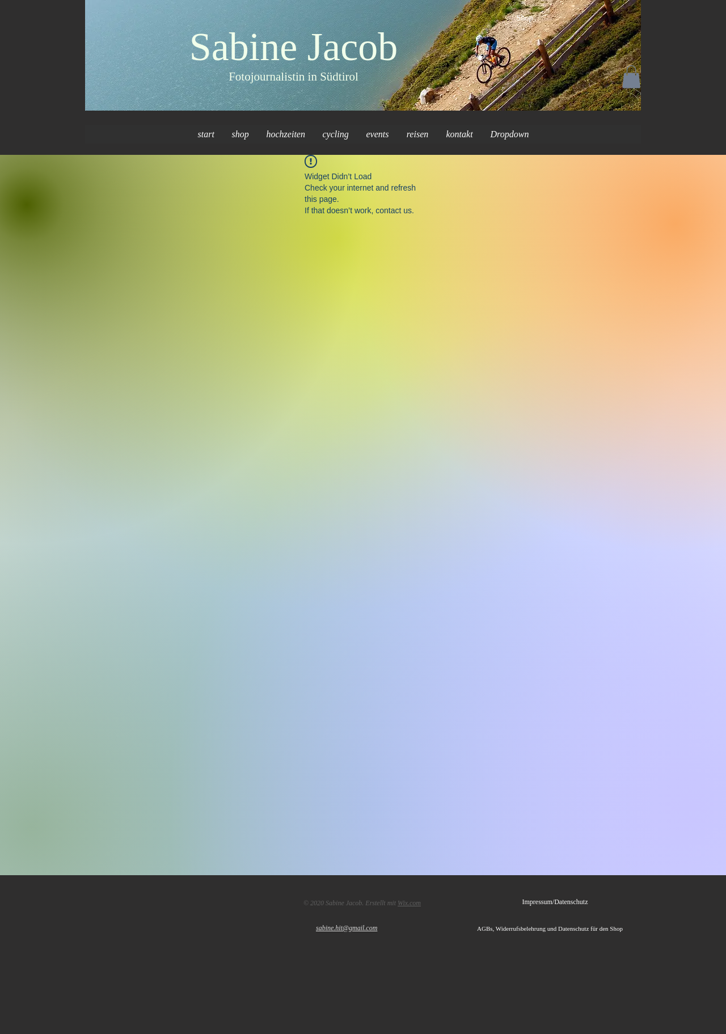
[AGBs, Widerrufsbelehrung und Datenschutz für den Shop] (559, 929)
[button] (631, 76)
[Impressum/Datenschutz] (555, 902)
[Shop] (524, 18)
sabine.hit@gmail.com (346, 928)
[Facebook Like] (132, 900)
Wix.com (409, 903)
